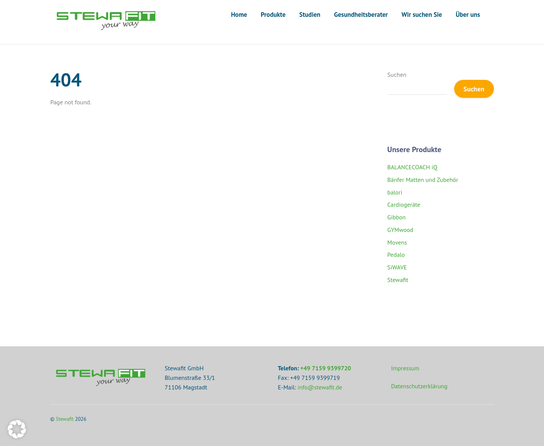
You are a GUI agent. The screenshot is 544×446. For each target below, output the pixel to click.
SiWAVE (397, 267)
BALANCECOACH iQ (412, 167)
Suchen (396, 74)
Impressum (405, 368)
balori (395, 192)
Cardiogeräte (404, 205)
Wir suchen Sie (421, 14)
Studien (309, 14)
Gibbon (396, 217)
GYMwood (400, 230)
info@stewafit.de (320, 387)
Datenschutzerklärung (419, 386)
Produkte (273, 14)
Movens (397, 242)
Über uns (468, 14)
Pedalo (396, 255)
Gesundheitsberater (361, 14)
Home (239, 14)
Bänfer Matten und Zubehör (423, 179)
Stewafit (397, 280)
